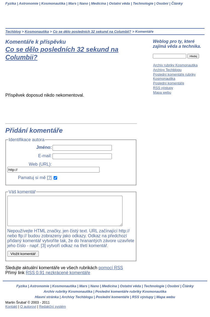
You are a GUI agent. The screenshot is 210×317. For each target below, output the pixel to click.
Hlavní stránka (47, 303)
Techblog (13, 31)
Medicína (98, 3)
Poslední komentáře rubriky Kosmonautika (174, 76)
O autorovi (28, 312)
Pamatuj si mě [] (35, 177)
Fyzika (10, 3)
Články (177, 3)
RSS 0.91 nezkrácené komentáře (58, 278)
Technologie (143, 3)
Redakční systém (52, 312)
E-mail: (45, 155)
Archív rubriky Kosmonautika (175, 65)
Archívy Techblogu (167, 70)
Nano (83, 3)
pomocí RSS (110, 273)
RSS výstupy (163, 88)
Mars (72, 3)
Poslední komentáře (168, 83)
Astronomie (28, 3)
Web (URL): (40, 164)
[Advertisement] (74, 79)
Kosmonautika (53, 3)
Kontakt (11, 312)
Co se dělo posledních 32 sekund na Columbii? (92, 31)
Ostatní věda (119, 3)
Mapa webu (162, 92)
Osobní (162, 3)
